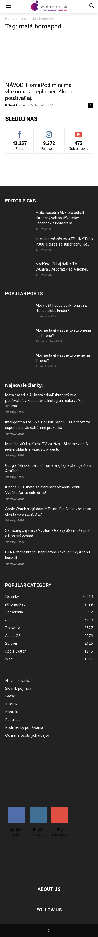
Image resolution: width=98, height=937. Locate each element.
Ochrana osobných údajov (27, 735)
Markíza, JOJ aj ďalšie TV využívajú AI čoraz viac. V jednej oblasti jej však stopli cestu (46, 446)
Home (9, 18)
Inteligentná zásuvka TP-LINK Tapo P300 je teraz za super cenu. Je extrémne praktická (47, 425)
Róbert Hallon (16, 105)
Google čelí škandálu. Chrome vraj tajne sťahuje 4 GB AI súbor (48, 468)
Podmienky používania (24, 727)
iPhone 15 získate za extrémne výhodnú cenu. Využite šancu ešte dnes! (43, 490)
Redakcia (12, 719)
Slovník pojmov (18, 688)
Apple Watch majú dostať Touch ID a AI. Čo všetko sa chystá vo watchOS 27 (48, 511)
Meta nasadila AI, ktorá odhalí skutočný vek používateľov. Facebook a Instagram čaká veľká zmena (44, 400)
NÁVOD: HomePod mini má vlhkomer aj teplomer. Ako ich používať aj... (40, 91)
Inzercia (11, 703)
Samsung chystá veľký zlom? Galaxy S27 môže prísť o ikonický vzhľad (48, 533)
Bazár (10, 696)
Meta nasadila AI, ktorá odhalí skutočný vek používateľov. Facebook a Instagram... (60, 218)
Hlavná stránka (17, 680)
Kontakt (12, 711)
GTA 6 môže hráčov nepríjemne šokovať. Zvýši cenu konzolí (47, 555)
